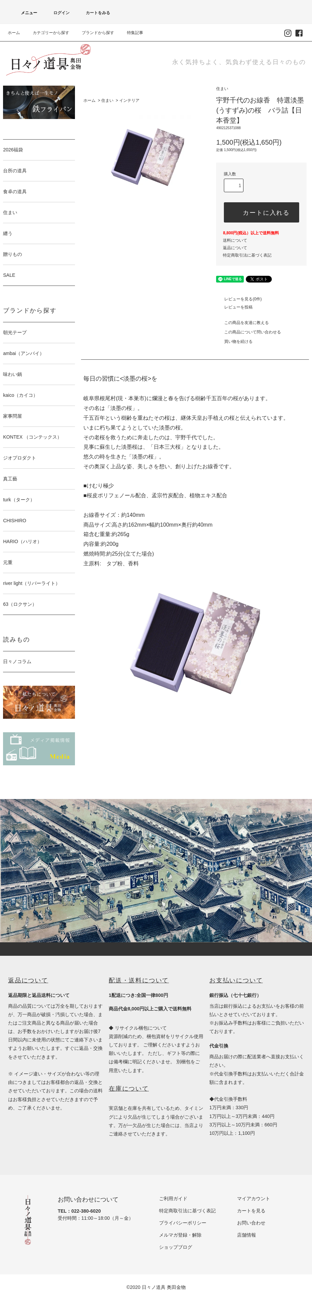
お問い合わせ (251, 1222)
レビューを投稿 (234, 307)
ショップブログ (175, 1247)
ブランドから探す (94, 32)
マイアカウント (253, 1198)
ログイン (57, 12)
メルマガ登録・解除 (180, 1235)
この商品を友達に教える (242, 322)
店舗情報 (246, 1235)
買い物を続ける (234, 341)
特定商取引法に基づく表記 (247, 255)
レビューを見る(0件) (239, 299)
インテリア (129, 100)
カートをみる (94, 12)
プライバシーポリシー (182, 1222)
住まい (107, 100)
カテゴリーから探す (47, 32)
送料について (235, 240)
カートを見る (251, 1210)
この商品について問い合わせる (248, 332)
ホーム (14, 32)
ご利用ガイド (173, 1198)
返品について (235, 247)
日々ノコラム (17, 661)
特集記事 (131, 32)
